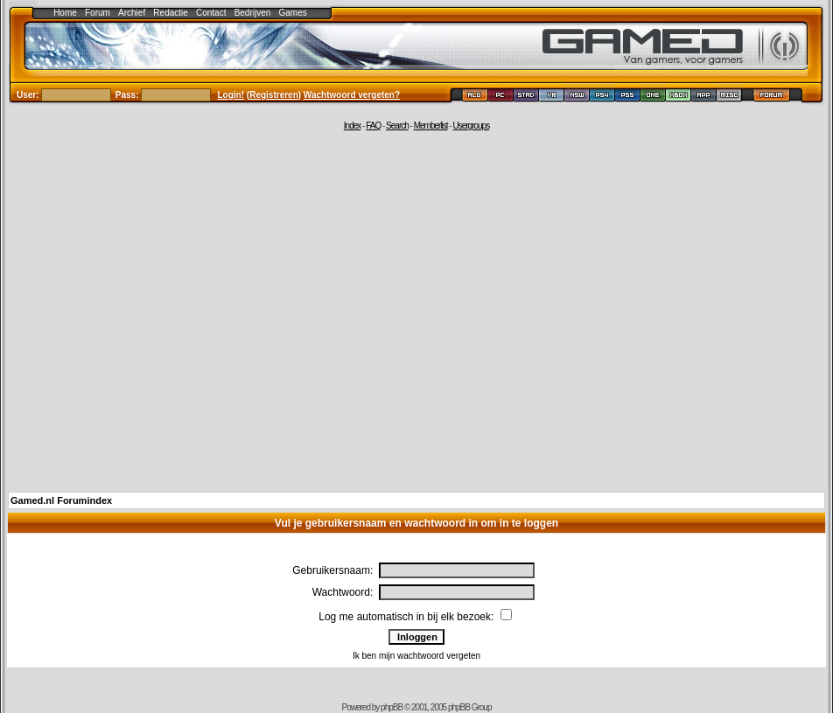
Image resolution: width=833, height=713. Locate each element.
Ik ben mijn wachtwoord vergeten (416, 656)
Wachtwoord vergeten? (352, 95)
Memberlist (431, 125)
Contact (211, 12)
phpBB (391, 707)
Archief (131, 12)
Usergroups (470, 125)
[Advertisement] (164, 310)
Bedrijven (252, 12)
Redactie (170, 12)
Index (352, 125)
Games (293, 12)
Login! (231, 95)
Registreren (273, 95)
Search (397, 125)
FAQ (373, 125)
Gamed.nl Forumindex (61, 500)
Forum (97, 12)
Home (65, 12)
